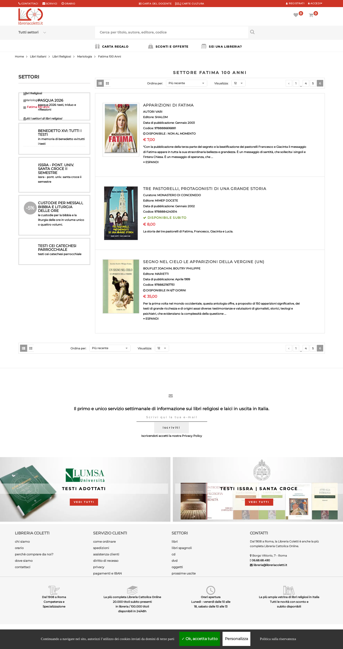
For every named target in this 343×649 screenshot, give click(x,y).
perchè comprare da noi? (34, 554)
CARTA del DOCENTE (155, 3)
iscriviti (171, 427)
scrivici (52, 3)
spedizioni (101, 548)
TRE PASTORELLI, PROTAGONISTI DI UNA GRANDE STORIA (204, 188)
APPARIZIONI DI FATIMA (168, 105)
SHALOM (161, 117)
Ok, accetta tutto (200, 639)
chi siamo (22, 541)
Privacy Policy (192, 436)
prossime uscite (184, 573)
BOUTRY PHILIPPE (186, 268)
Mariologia (84, 56)
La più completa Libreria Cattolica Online (132, 597)
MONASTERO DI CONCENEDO (179, 195)
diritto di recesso (105, 560)
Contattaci (29, 3)
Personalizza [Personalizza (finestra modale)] (236, 639)
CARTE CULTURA (189, 3)
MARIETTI (162, 274)
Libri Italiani (38, 56)
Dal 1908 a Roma (54, 597)
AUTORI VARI (152, 111)
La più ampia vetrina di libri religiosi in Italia (289, 597)
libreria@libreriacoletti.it (270, 565)
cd (173, 554)
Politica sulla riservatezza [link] (278, 639)
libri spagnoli (182, 548)
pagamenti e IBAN (107, 573)
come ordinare (104, 541)
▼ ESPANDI (151, 162)
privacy (98, 567)
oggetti (177, 567)
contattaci (22, 567)
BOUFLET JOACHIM (157, 268)
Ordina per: (155, 83)
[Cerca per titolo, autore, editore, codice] (286, 32)
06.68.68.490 (261, 560)
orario (70, 3)
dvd (175, 560)
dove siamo (24, 560)
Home (19, 56)
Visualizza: (221, 83)
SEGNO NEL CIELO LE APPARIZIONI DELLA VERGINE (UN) (203, 262)
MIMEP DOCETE (166, 200)
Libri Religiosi (61, 56)
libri (175, 541)
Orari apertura (210, 597)
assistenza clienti (106, 554)
